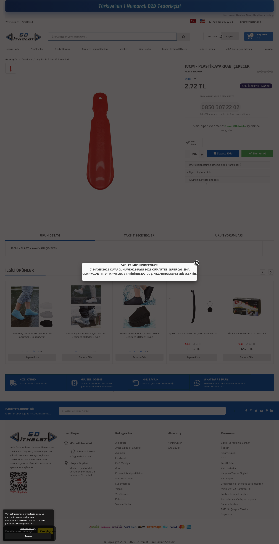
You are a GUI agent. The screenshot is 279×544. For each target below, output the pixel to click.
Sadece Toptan (207, 49)
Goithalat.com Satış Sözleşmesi (238, 498)
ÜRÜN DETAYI (50, 235)
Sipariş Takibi (12, 49)
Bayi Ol (230, 36)
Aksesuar (120, 442)
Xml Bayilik (27, 21)
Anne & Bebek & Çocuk (128, 447)
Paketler (123, 49)
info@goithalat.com (249, 21)
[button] (270, 272)
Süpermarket (122, 483)
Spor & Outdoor (124, 478)
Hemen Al (257, 153)
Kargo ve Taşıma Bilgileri (95, 49)
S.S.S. (224, 457)
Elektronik (121, 457)
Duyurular (226, 514)
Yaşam (119, 488)
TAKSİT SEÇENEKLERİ (139, 235)
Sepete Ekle (223, 153)
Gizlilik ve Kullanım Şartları (235, 442)
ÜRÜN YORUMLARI (229, 235)
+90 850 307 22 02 (221, 21)
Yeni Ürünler (12, 21)
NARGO (197, 71)
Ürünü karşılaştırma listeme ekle (207, 164)
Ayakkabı (27, 59)
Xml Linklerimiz (62, 49)
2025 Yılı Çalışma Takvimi (239, 49)
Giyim (118, 468)
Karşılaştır (233, 164)
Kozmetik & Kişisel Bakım (129, 473)
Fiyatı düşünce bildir (200, 172)
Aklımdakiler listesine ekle (204, 179)
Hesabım (212, 36)
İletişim (225, 447)
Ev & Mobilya (122, 463)
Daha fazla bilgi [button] (28, 528)
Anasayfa (11, 59)
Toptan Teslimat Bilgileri (175, 49)
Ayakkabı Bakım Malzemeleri (52, 59)
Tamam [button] (28, 536)
